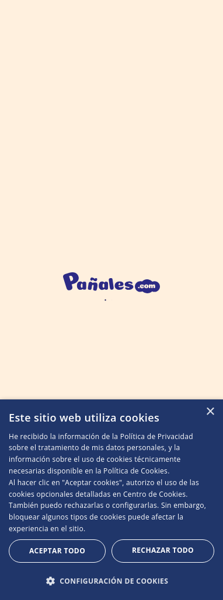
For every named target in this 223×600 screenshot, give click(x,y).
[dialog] (111, 499)
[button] (111, 581)
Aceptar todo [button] (57, 551)
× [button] (209, 412)
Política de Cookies (135, 471)
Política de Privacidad (156, 436)
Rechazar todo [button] (163, 550)
